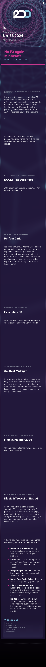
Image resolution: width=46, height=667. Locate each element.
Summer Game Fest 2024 (15, 627)
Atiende (9, 623)
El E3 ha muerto (12, 625)
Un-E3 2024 (10, 629)
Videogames (11, 620)
